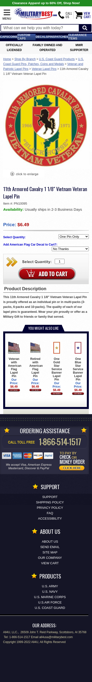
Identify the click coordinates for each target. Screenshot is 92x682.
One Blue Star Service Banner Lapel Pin (78, 361)
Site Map (49, 552)
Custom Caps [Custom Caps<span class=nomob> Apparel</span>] (23, 36)
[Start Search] (85, 28)
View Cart (50, 563)
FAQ (50, 513)
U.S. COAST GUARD (50, 608)
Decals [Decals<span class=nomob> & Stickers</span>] (42, 37)
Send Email (50, 547)
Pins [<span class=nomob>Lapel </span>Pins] (51, 37)
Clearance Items (77, 36)
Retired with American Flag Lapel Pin (36, 360)
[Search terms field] (40, 28)
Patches (61, 37)
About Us (50, 541)
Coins (12, 37)
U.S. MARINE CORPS (50, 597)
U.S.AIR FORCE (50, 602)
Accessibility (50, 518)
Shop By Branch (25, 59)
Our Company (50, 558)
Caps (4, 37)
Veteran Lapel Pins (44, 69)
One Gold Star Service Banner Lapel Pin (57, 361)
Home (7, 59)
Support (50, 497)
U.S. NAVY (50, 591)
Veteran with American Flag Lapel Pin (14, 360)
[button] (6, 15)
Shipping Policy (50, 502)
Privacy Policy (50, 508)
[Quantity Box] (60, 261)
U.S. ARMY (50, 586)
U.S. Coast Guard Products (57, 59)
